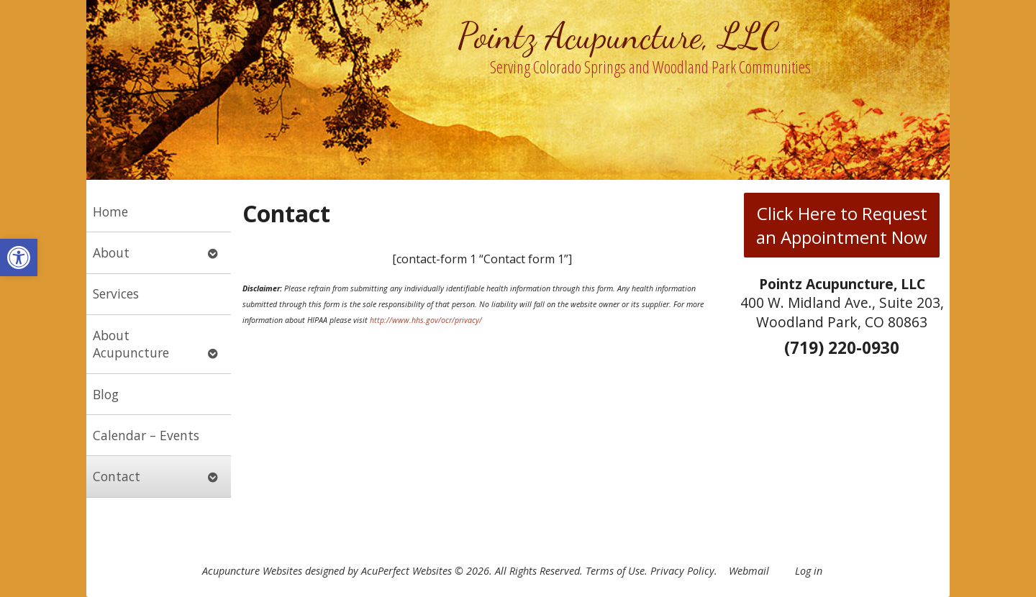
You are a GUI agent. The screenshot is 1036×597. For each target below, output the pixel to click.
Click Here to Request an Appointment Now (841, 225)
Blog (106, 394)
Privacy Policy (682, 571)
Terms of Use (615, 571)
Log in (808, 571)
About (111, 252)
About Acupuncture (131, 344)
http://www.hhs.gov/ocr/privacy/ (426, 320)
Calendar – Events (146, 435)
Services (116, 293)
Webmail (749, 571)
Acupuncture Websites (252, 571)
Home (110, 211)
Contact (116, 476)
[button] (18, 257)
